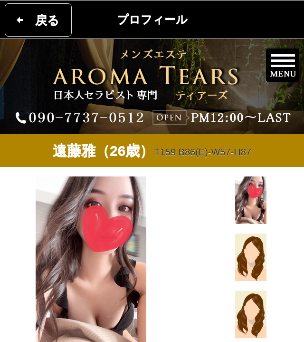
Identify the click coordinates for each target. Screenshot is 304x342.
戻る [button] (47, 20)
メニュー (282, 65)
